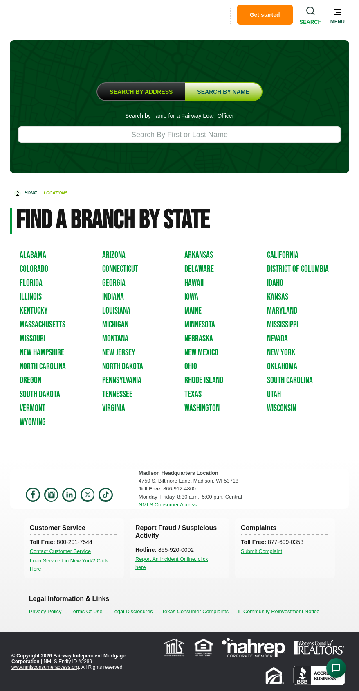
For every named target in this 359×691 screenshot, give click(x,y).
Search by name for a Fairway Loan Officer (179, 116)
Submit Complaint (261, 551)
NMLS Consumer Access (168, 504)
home (31, 193)
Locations (55, 193)
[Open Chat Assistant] (336, 668)
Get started (265, 14)
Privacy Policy (45, 611)
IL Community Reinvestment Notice (278, 611)
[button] (338, 14)
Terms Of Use (86, 611)
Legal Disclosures (132, 611)
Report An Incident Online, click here (171, 563)
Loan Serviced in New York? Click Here (69, 564)
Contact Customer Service (60, 551)
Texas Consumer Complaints (195, 611)
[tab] (140, 91)
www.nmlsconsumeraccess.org (45, 667)
